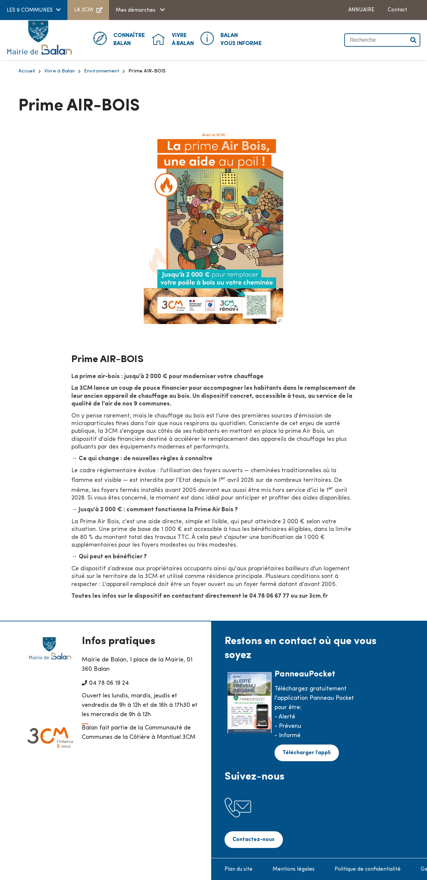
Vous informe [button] (241, 39)
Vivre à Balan (59, 71)
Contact (397, 10)
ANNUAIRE (361, 10)
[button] (213, 225)
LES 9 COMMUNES (30, 10)
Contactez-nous (253, 839)
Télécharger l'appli (306, 752)
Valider (413, 40)
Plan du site (239, 868)
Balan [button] (129, 39)
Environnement (101, 71)
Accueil (26, 71)
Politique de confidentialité (368, 868)
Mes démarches (136, 10)
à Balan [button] (183, 39)
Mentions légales (294, 868)
